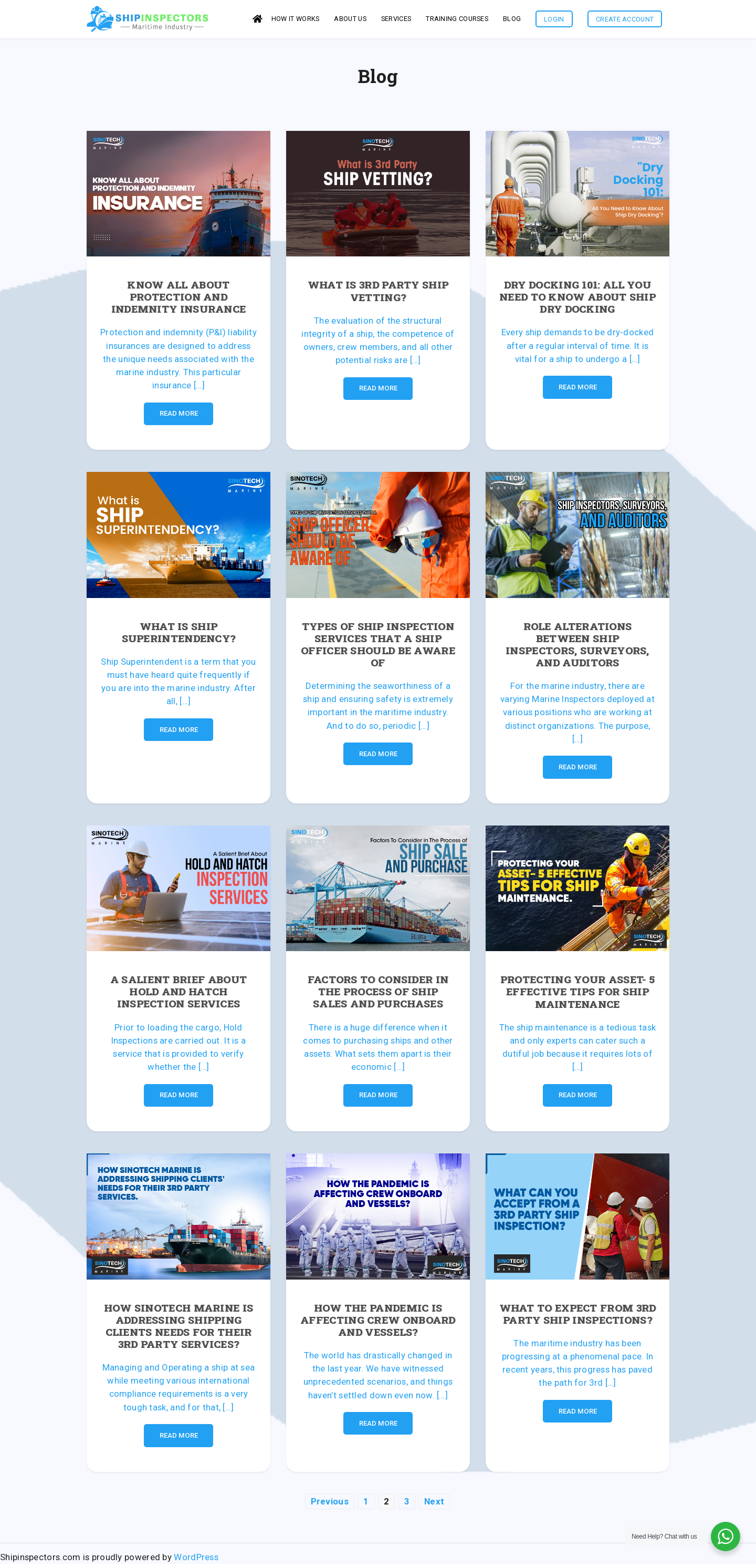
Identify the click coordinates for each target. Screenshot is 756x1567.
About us (350, 20)
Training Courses (457, 20)
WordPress (196, 1560)
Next (434, 1504)
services (396, 20)
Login (554, 21)
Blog (512, 20)
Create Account (625, 21)
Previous (330, 1504)
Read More (179, 416)
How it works (295, 20)
